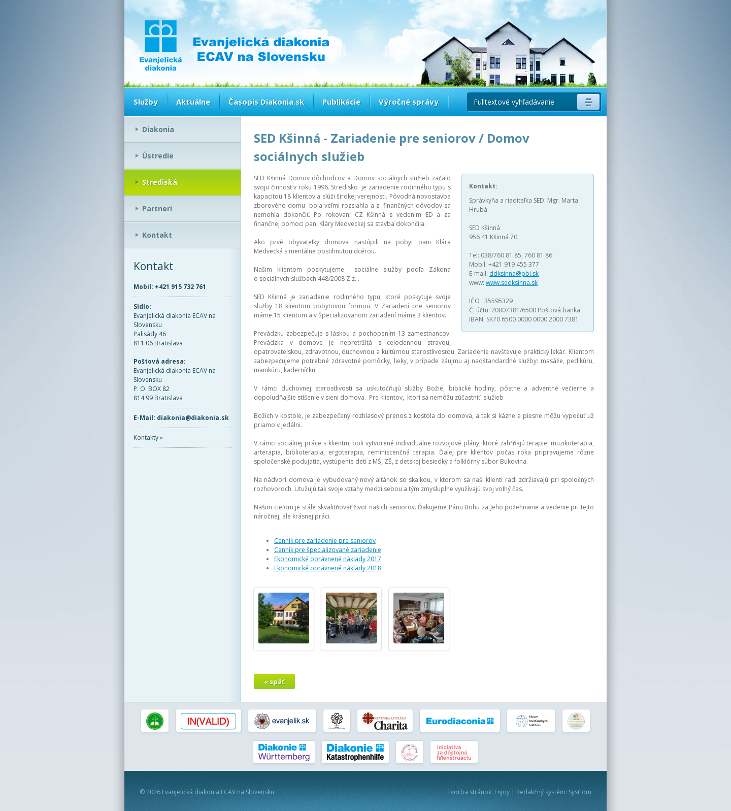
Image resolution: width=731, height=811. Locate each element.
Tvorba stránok (469, 792)
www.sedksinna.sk (512, 282)
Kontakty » (148, 437)
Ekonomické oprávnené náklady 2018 (327, 568)
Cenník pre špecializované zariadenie (327, 549)
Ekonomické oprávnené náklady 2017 (327, 559)
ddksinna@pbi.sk (514, 273)
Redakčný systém (541, 792)
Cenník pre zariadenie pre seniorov (325, 540)
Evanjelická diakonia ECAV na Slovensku (218, 792)
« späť (274, 681)
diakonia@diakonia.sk (193, 417)
